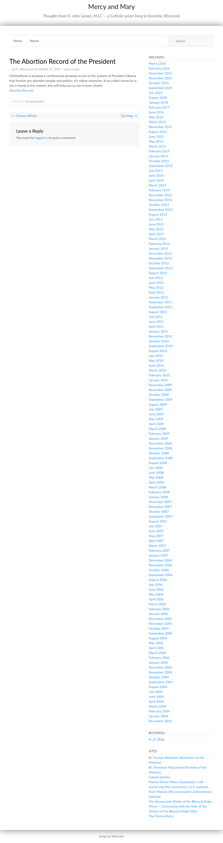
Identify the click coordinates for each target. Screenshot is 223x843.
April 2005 (156, 648)
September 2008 (161, 458)
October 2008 (159, 453)
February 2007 (159, 550)
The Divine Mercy (161, 816)
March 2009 (157, 429)
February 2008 (159, 492)
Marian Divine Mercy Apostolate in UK (176, 782)
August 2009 (158, 404)
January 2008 (158, 497)
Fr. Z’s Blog (156, 739)
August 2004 (158, 687)
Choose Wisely (24, 116)
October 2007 (159, 511)
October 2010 (159, 341)
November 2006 (160, 565)
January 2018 (158, 102)
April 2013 (156, 234)
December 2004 (160, 667)
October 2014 (159, 161)
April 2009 (156, 424)
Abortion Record (21, 90)
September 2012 (161, 268)
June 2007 (156, 531)
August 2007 (158, 521)
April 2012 (156, 292)
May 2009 (156, 419)
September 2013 (161, 210)
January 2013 (158, 248)
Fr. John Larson (25, 69)
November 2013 (160, 200)
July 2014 (156, 171)
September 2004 (161, 682)
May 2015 (156, 141)
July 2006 (156, 585)
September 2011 (161, 307)
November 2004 (160, 672)
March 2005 (157, 653)
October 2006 (159, 570)
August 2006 (158, 580)
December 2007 (160, 502)
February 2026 (159, 68)
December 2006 (160, 560)
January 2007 (158, 555)
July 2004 (156, 692)
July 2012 (156, 278)
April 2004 (156, 701)
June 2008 (156, 472)
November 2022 (160, 78)
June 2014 (156, 175)
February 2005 (159, 658)
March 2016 (157, 122)
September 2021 (161, 88)
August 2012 (158, 273)
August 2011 (158, 312)
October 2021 (159, 83)
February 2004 (159, 711)
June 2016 (156, 112)
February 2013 (159, 244)
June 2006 (156, 589)
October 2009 (159, 395)
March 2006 (157, 604)
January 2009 (158, 438)
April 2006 (156, 599)
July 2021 (156, 93)
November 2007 (160, 507)
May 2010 (156, 360)
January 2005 (158, 662)
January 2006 (158, 614)
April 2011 (156, 326)
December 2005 (160, 619)
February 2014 (159, 190)
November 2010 (160, 336)
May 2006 (156, 594)
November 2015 (160, 127)
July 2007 (156, 526)
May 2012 (156, 287)
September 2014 (161, 166)
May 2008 (156, 477)
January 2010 (158, 380)
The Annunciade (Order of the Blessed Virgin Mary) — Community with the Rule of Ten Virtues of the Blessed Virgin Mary (180, 806)
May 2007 (156, 536)
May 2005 (156, 643)
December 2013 (160, 195)
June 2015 (156, 136)
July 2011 (156, 317)
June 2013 (156, 224)
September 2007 (161, 516)
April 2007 (156, 541)
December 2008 (160, 443)
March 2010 (157, 370)
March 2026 (157, 63)
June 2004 (156, 697)
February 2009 (159, 434)
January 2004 (158, 716)
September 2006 (161, 575)
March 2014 (157, 185)
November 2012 (160, 258)
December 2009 (160, 385)
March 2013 (157, 239)
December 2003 (160, 721)
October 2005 (159, 628)
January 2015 (158, 156)
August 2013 (158, 214)
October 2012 (159, 263)
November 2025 (160, 73)
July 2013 (156, 219)
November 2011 (160, 302)
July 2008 (156, 468)
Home (17, 41)
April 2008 (156, 482)
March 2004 (157, 706)
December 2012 (160, 253)
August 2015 (158, 132)
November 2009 (160, 390)
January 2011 (158, 331)
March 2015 (157, 146)
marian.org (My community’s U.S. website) (178, 787)
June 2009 (156, 414)
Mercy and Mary (111, 6)
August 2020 (158, 97)
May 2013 (156, 229)
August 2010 (158, 351)
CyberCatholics (159, 777)
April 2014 (156, 180)
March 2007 (157, 546)
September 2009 (161, 399)
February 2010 (159, 375)
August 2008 (158, 463)
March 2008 (157, 487)
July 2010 (156, 356)
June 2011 (156, 322)
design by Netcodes (111, 836)
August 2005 (158, 638)
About (34, 41)
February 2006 (159, 609)
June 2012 (156, 283)
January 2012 (158, 297)
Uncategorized (34, 101)
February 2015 (159, 151)
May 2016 (156, 117)
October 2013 (159, 205)
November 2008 (160, 448)
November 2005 (160, 623)
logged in (41, 138)
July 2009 (156, 409)
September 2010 (161, 346)
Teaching (129, 116)
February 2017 (159, 107)
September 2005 (161, 633)
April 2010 (156, 365)
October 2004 (159, 677)
